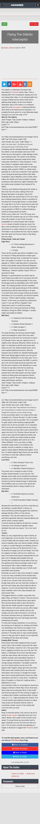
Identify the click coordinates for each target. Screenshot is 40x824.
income (4, 224)
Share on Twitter (20, 757)
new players (17, 107)
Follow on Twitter (17, 774)
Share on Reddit (20, 753)
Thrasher (29, 728)
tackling (15, 92)
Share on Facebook (20, 745)
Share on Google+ (20, 749)
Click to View (20, 786)
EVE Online (15, 740)
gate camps (12, 715)
